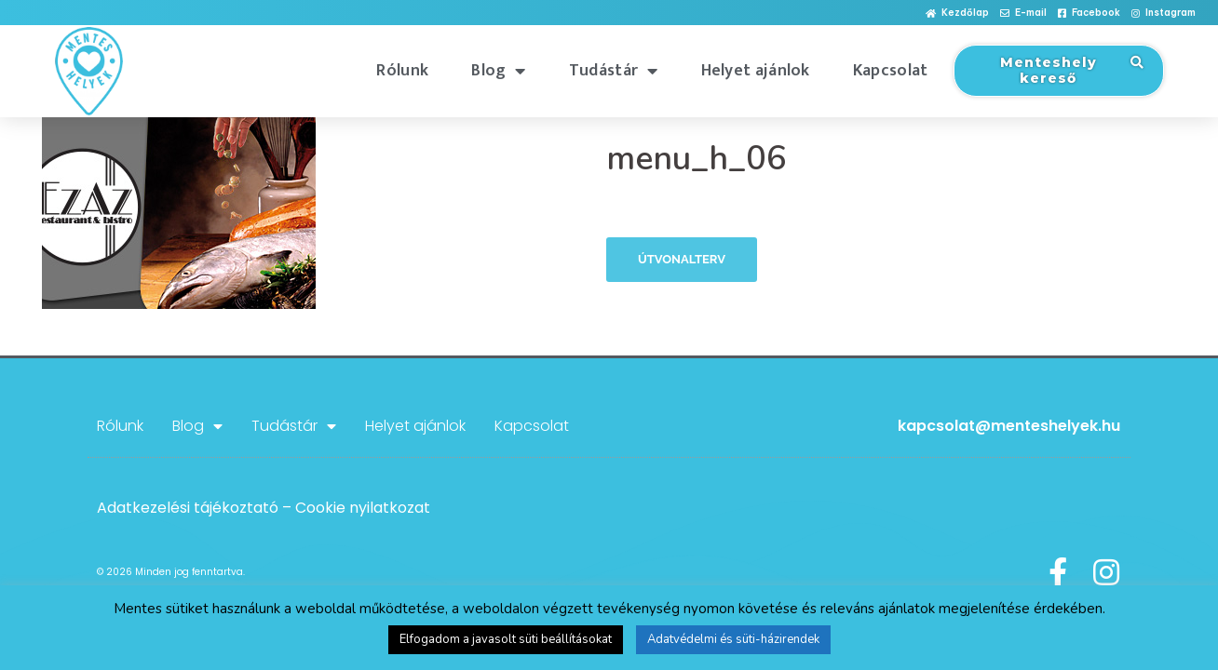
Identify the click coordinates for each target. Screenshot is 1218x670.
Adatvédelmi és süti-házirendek (733, 639)
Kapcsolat (890, 71)
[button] (957, 13)
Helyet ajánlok (755, 71)
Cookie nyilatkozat (362, 507)
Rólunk (402, 71)
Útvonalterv (681, 259)
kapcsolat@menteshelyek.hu (1009, 425)
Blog (498, 70)
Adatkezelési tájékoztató (187, 507)
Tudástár (613, 70)
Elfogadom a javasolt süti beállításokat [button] (505, 639)
